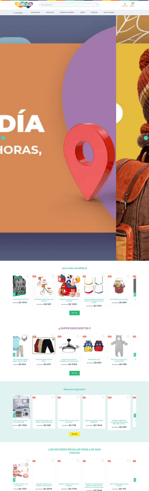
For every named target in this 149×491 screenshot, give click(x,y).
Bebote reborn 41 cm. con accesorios (24, 484)
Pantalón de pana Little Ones (49, 360)
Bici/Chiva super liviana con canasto (49, 300)
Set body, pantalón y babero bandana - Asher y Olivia (24, 360)
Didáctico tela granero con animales (74, 300)
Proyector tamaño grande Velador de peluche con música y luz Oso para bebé (99, 485)
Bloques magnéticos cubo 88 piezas (100, 421)
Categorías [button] (18, 13)
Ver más (74, 313)
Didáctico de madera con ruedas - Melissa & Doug (49, 421)
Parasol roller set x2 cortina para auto (74, 421)
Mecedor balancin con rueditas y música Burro (49, 484)
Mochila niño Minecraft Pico (24, 299)
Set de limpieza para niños (125, 299)
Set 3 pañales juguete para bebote (124, 484)
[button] (125, 5)
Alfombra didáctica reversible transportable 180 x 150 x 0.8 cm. (124, 422)
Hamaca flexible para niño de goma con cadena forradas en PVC (99, 301)
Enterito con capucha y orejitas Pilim (125, 360)
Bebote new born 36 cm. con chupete (74, 484)
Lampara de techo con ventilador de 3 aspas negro (74, 360)
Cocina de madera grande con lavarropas (24, 421)
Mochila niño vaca (100, 359)
